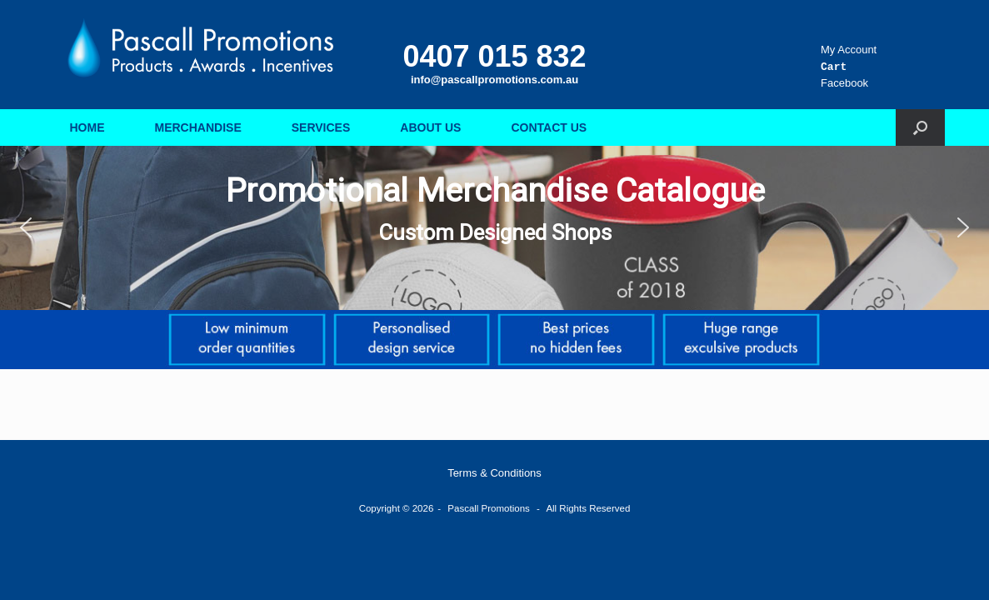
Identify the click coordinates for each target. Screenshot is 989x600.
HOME (87, 127)
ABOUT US (430, 127)
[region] (494, 228)
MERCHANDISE (198, 127)
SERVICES (321, 127)
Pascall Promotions (488, 508)
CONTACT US (549, 127)
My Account (849, 49)
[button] (920, 127)
